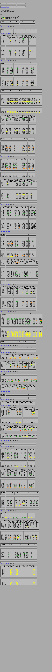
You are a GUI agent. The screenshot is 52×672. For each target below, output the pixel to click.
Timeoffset (2, 7)
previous (3, 27)
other (9, 27)
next (6, 27)
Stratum (8, 7)
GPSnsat (5, 7)
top (1, 27)
